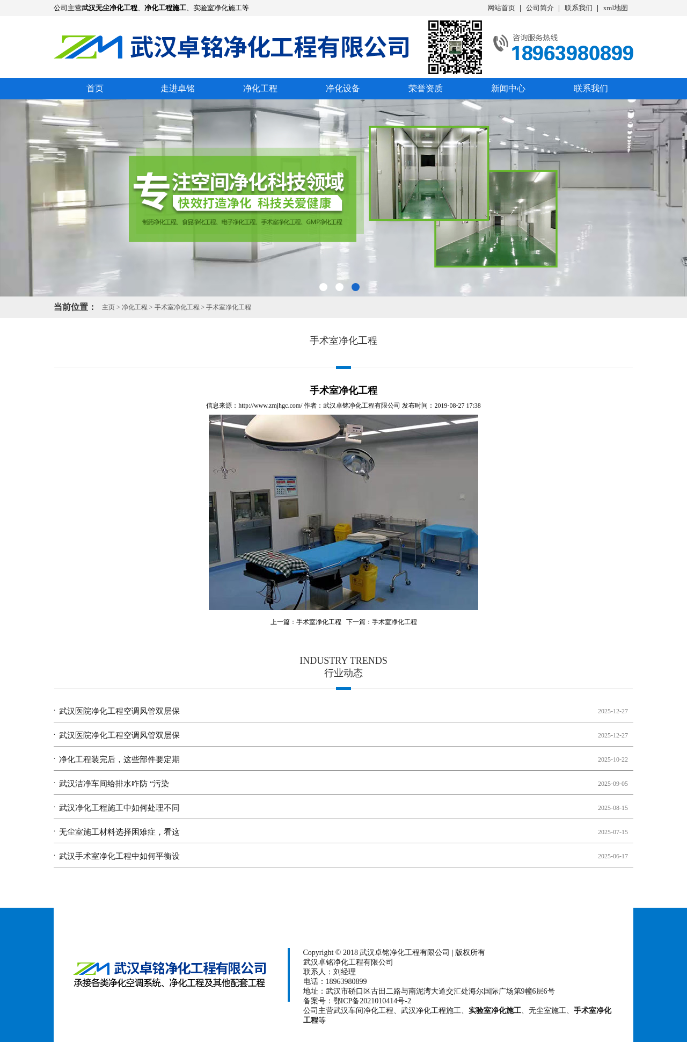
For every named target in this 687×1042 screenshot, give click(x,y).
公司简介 (540, 8)
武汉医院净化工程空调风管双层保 (119, 711)
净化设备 (343, 88)
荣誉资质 (425, 88)
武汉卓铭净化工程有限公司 (361, 405)
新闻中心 (508, 88)
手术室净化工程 (177, 307)
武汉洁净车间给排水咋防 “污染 (114, 783)
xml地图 (615, 8)
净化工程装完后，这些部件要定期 (119, 759)
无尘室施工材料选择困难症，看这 (119, 832)
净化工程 (260, 88)
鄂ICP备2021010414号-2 (372, 1001)
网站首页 (501, 8)
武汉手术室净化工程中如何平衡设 (119, 856)
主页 (108, 307)
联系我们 (579, 8)
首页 (95, 88)
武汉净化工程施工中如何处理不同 (119, 808)
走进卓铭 (177, 88)
